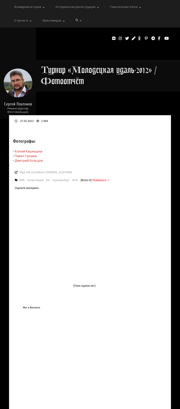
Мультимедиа (51, 20)
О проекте (21, 20)
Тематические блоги (124, 7)
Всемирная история (27, 7)
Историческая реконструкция (75, 7)
